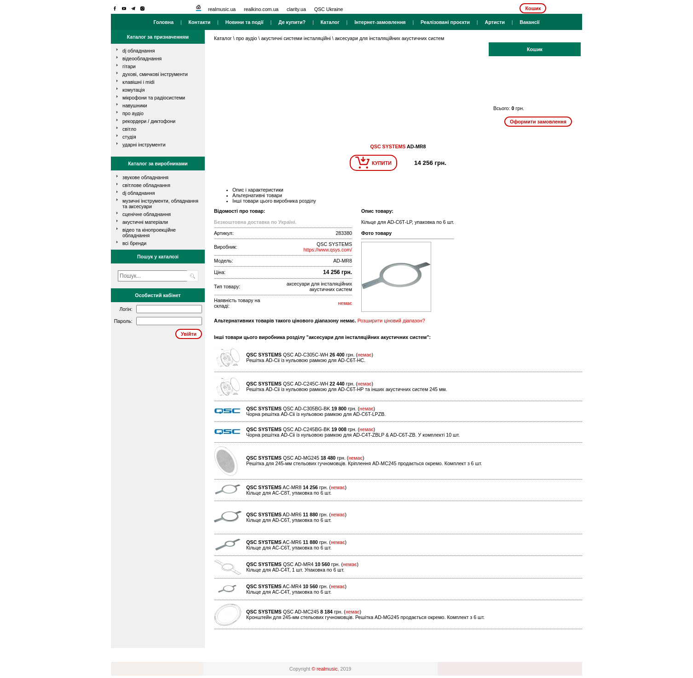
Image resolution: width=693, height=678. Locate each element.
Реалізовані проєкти (445, 22)
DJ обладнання (138, 193)
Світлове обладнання (146, 185)
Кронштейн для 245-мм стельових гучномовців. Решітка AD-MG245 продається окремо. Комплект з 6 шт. (365, 617)
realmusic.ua (222, 9)
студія (129, 137)
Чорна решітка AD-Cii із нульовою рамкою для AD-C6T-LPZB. (316, 414)
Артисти (495, 22)
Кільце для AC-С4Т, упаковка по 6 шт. (289, 592)
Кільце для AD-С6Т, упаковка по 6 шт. (289, 520)
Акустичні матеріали (145, 222)
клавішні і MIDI (138, 82)
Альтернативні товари (257, 195)
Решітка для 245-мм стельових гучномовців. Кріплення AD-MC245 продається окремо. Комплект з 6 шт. (364, 463)
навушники (134, 105)
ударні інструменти (144, 144)
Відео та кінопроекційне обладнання (149, 232)
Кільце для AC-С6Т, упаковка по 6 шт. (289, 547)
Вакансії (529, 22)
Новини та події (244, 22)
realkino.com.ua (261, 9)
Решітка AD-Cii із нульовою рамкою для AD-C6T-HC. (305, 360)
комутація (133, 90)
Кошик (533, 8)
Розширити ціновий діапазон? (391, 320)
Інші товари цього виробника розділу (274, 201)
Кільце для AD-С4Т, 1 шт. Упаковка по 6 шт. (295, 570)
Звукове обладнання (145, 177)
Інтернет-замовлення (379, 22)
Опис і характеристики (257, 190)
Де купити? (292, 22)
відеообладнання (142, 58)
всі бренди (134, 243)
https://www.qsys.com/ (328, 249)
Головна (163, 22)
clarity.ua (296, 9)
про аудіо (133, 113)
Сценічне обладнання (146, 214)
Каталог (329, 22)
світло (129, 129)
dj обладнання (138, 50)
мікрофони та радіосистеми (153, 97)
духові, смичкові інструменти (155, 74)
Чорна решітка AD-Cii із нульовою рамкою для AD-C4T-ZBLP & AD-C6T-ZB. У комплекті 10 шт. (353, 435)
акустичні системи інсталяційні (295, 38)
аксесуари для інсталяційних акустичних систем (390, 38)
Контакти (200, 22)
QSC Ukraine (328, 9)
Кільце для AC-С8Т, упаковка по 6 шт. (289, 493)
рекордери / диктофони (148, 121)
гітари (129, 66)
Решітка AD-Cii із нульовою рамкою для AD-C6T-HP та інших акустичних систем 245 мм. (346, 389)
